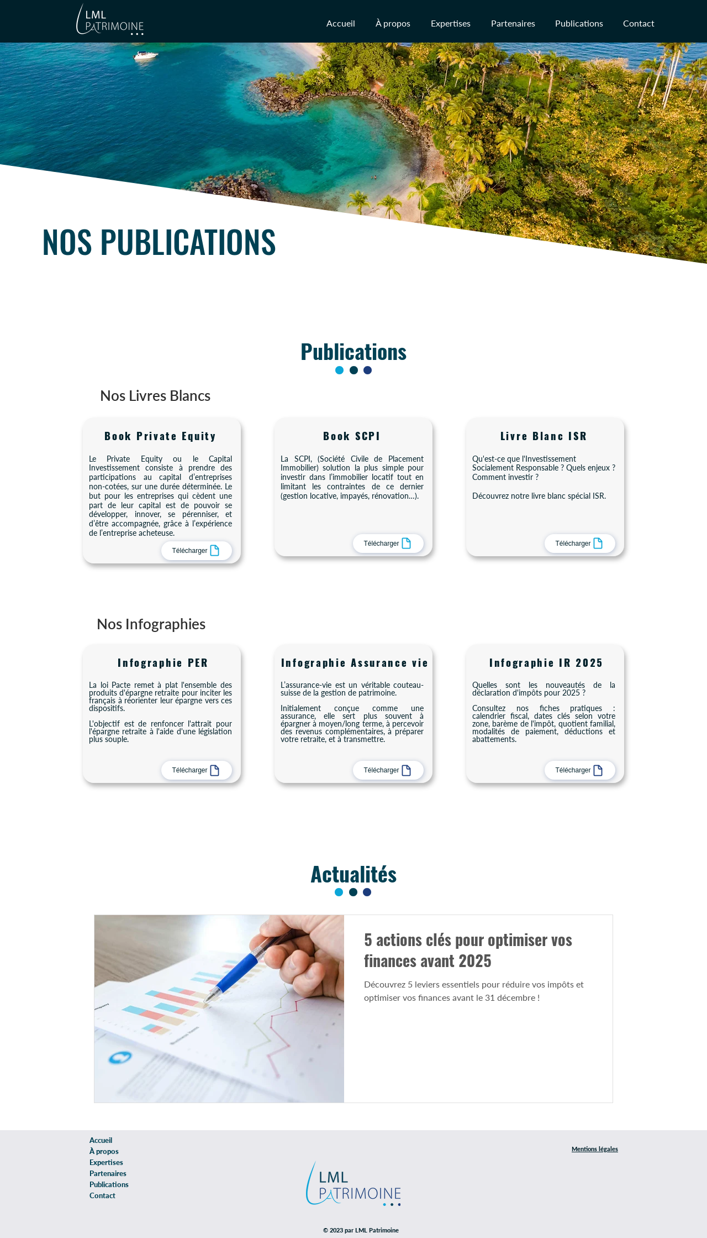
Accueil (100, 1140)
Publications (109, 1184)
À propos (104, 1151)
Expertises (106, 1162)
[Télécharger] (196, 550)
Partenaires (107, 1173)
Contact (102, 1195)
